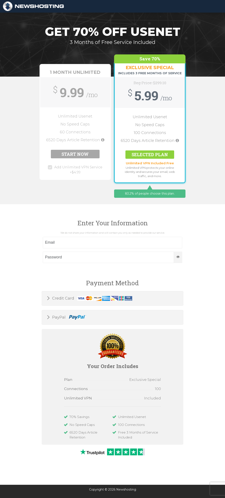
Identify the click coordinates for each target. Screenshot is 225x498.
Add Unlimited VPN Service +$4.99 (75, 169)
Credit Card (91, 298)
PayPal (68, 317)
